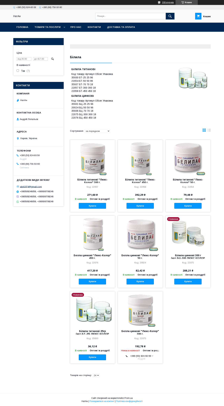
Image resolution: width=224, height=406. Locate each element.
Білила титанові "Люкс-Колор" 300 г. (92, 181)
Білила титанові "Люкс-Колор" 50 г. (188, 181)
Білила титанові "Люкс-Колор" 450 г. (140, 181)
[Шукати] (170, 16)
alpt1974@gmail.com (31, 186)
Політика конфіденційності (129, 401)
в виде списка (209, 131)
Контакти (94, 27)
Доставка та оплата (121, 27)
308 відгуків (168, 2)
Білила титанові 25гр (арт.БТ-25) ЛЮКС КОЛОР (92, 332)
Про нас (75, 27)
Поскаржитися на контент (101, 401)
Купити (92, 206)
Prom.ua (128, 398)
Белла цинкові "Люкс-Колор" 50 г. (140, 257)
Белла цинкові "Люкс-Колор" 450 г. (92, 257)
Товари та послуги (47, 27)
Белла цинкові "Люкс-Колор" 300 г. (140, 332)
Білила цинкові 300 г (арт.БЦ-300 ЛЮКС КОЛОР (188, 257)
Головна (22, 27)
